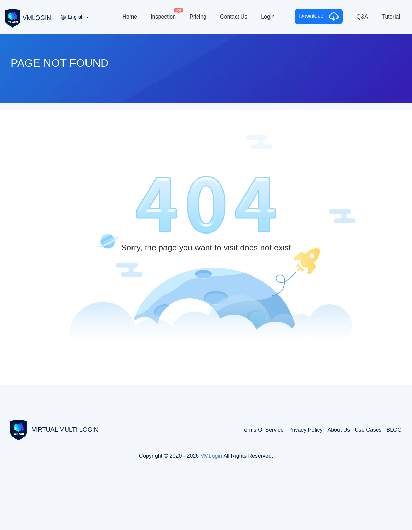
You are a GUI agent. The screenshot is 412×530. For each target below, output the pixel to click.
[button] (74, 14)
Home (129, 17)
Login (267, 17)
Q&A (362, 17)
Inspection (163, 17)
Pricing (198, 17)
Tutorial (391, 17)
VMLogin (211, 456)
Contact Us (233, 17)
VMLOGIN (28, 17)
